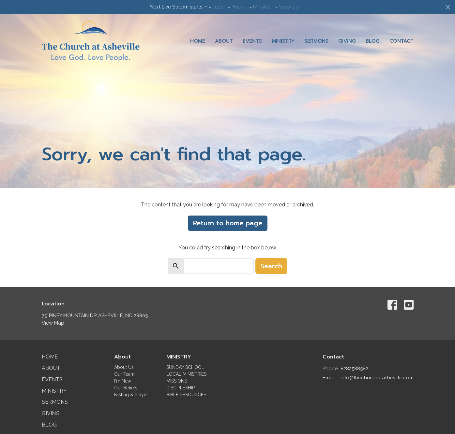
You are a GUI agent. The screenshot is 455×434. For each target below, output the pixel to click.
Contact (401, 41)
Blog (373, 41)
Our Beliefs (125, 387)
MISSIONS (176, 381)
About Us (124, 367)
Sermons (316, 41)
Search (271, 266)
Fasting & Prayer (131, 394)
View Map (53, 323)
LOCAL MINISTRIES (186, 374)
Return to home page (227, 223)
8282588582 (354, 368)
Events (252, 41)
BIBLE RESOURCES (186, 394)
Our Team (124, 374)
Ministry (283, 41)
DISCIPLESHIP (180, 387)
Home (197, 41)
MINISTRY (178, 357)
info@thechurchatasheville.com (377, 378)
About (224, 41)
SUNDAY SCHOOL (185, 367)
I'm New (122, 381)
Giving (347, 41)
